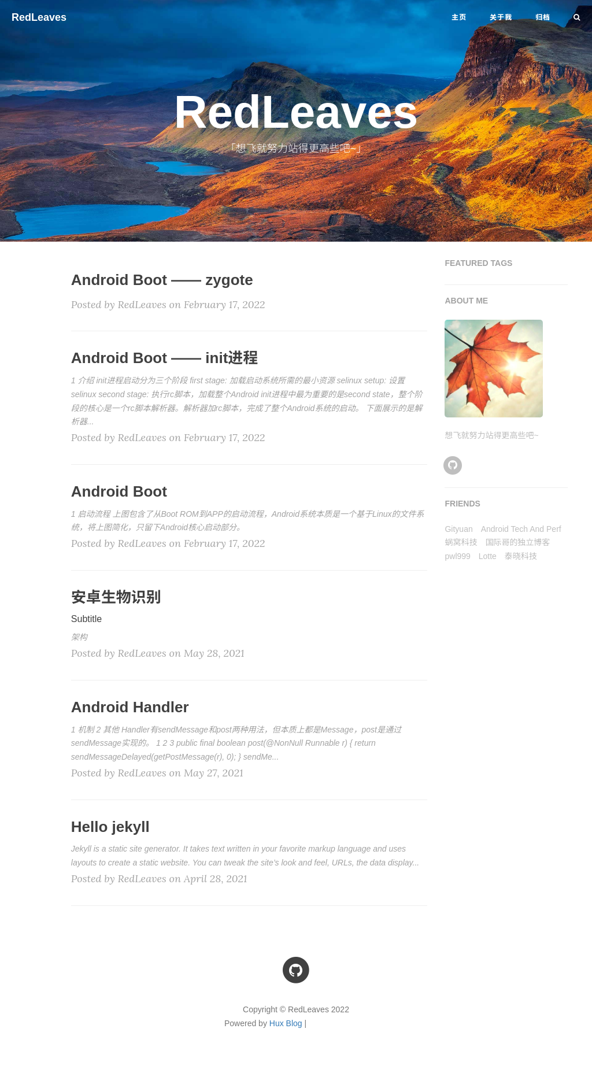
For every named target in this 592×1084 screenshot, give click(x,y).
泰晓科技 (521, 556)
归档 (542, 17)
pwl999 (457, 556)
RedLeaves (39, 17)
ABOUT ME (466, 300)
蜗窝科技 (461, 542)
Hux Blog (285, 1023)
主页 (459, 17)
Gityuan (458, 529)
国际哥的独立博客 (517, 542)
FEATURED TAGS (478, 263)
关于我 (501, 17)
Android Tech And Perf (521, 529)
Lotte (488, 556)
